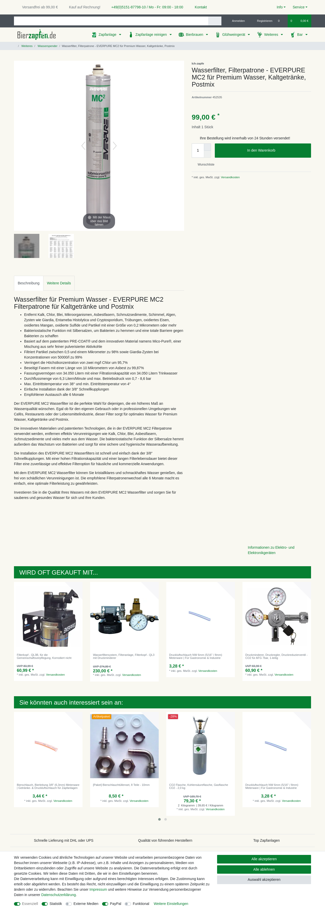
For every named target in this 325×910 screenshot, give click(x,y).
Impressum (98, 889)
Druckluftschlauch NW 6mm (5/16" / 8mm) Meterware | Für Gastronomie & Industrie (195, 656)
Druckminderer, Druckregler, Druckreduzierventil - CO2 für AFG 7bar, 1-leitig (276, 656)
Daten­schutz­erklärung (58, 895)
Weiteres (271, 34)
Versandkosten (230, 177)
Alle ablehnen (264, 869)
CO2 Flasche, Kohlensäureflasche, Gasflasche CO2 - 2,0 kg (198, 786)
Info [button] (280, 7)
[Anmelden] (236, 20)
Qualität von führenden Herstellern (165, 840)
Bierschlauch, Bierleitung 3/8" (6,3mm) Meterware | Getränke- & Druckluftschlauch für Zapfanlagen (48, 786)
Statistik (56, 904)
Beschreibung (29, 283)
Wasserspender (47, 45)
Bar (300, 34)
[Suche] (214, 21)
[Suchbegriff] (111, 21)
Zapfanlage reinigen (151, 34)
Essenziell (30, 904)
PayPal (115, 904)
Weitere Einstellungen (171, 904)
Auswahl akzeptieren (264, 880)
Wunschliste (204, 164)
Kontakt (198, 7)
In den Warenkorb (277, 150)
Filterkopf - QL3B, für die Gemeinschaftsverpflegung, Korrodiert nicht (44, 656)
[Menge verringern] (207, 154)
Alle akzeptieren (264, 859)
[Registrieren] (262, 20)
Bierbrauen (195, 34)
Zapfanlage (108, 34)
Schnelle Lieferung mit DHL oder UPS (63, 840)
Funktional (141, 904)
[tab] (28, 283)
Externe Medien (86, 904)
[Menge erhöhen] (207, 147)
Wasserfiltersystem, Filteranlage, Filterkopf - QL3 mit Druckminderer (123, 656)
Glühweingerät (234, 34)
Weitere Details (59, 283)
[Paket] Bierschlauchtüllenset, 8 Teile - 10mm (121, 784)
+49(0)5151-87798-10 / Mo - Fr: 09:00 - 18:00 (145, 7)
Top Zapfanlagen (266, 840)
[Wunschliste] (281, 20)
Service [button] (299, 7)
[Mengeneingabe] (198, 150)
